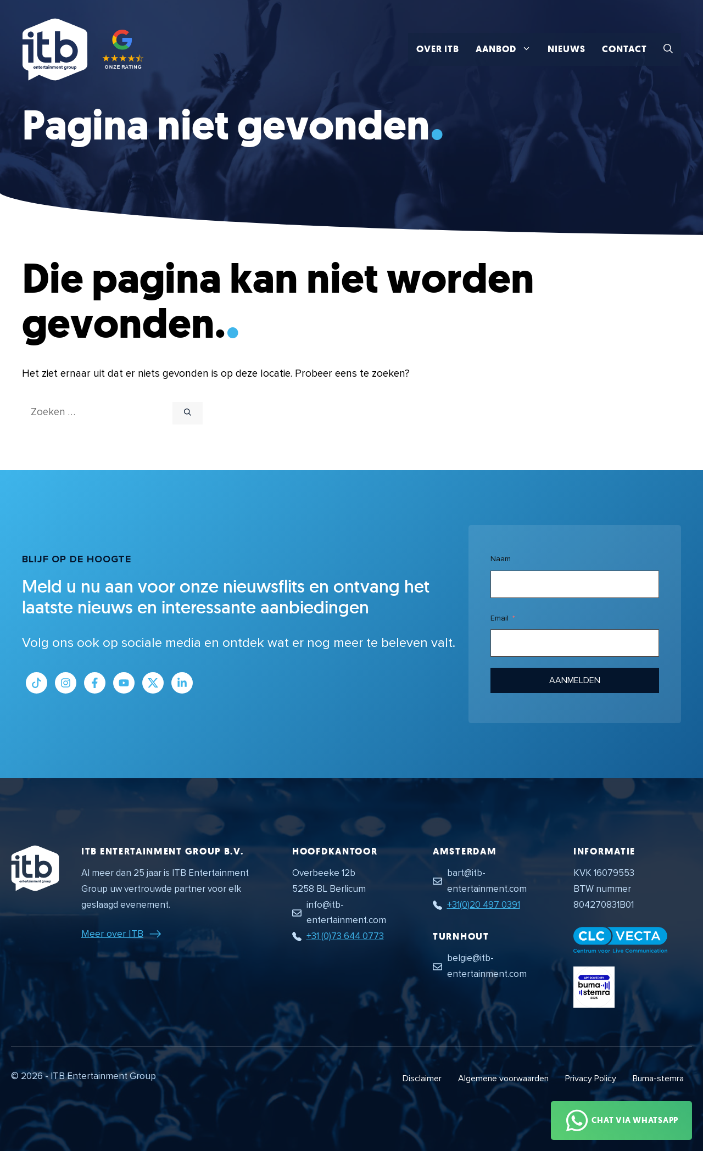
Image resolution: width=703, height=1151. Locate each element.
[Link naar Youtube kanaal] (124, 683)
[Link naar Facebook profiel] (94, 683)
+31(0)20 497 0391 (483, 904)
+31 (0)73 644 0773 (345, 936)
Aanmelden (575, 680)
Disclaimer (422, 1078)
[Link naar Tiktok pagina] (36, 683)
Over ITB (437, 49)
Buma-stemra (658, 1078)
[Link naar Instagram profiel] (65, 683)
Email (499, 618)
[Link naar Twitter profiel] (153, 683)
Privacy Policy (590, 1078)
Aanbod (507, 49)
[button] (668, 49)
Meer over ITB (112, 933)
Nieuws (566, 49)
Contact (624, 49)
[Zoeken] (187, 413)
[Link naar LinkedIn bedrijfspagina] (182, 683)
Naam (500, 558)
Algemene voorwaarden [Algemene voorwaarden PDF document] (503, 1078)
